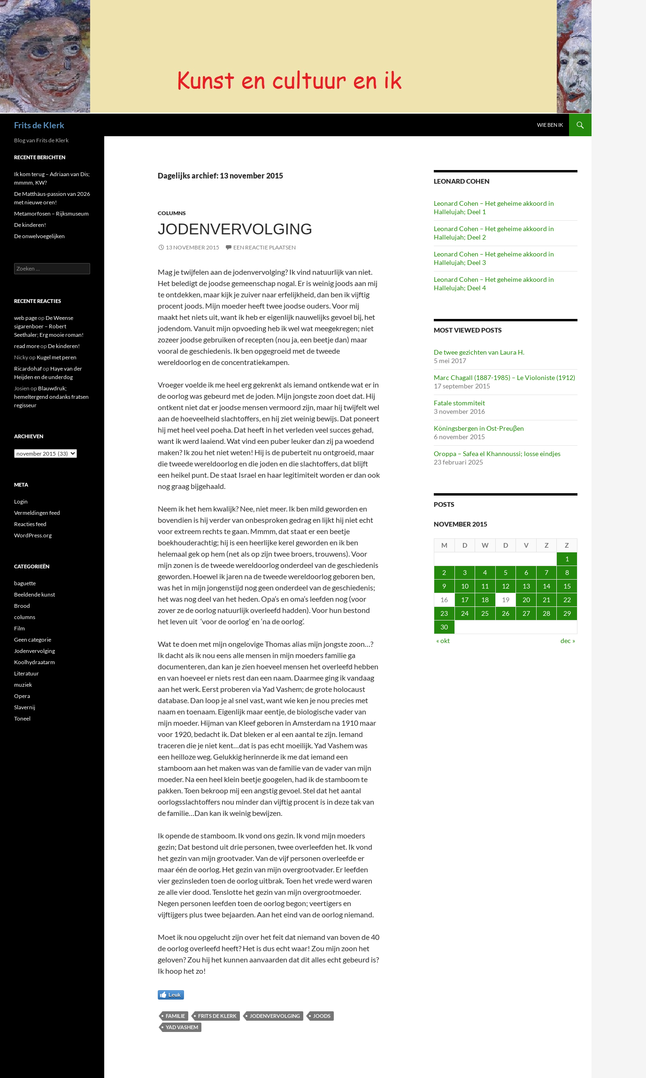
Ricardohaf (28, 368)
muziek (23, 684)
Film (19, 628)
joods (322, 1016)
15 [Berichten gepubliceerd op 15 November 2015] (567, 586)
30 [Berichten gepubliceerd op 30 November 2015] (444, 627)
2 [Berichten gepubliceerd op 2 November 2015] (444, 572)
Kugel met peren (57, 357)
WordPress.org (33, 535)
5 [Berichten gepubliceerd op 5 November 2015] (506, 572)
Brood (22, 605)
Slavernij (24, 707)
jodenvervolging (275, 1016)
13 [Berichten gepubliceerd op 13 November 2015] (526, 586)
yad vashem (182, 1027)
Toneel (22, 718)
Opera (22, 695)
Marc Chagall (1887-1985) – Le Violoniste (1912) (504, 377)
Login (21, 501)
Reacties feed (30, 523)
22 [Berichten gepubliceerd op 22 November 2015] (567, 600)
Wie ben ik (550, 125)
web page (25, 317)
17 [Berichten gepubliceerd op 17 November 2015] (465, 600)
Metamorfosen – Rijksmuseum (51, 213)
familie (175, 1016)
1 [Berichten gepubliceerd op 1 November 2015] (567, 559)
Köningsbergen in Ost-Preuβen (479, 428)
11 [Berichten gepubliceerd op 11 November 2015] (485, 586)
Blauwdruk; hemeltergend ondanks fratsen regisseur (51, 397)
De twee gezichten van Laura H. (479, 352)
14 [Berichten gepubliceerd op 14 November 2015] (546, 586)
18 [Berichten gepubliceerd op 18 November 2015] (485, 600)
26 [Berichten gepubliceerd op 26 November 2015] (505, 613)
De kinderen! (30, 224)
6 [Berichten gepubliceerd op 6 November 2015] (526, 572)
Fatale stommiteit (459, 403)
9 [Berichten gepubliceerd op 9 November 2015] (444, 586)
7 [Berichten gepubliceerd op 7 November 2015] (546, 572)
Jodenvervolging (235, 229)
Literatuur (26, 673)
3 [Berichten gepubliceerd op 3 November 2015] (465, 572)
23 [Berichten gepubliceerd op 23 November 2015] (444, 613)
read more (26, 345)
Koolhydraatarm (34, 662)
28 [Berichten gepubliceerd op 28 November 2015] (546, 613)
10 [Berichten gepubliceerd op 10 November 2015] (465, 586)
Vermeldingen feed (37, 512)
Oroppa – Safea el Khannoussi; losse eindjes (497, 454)
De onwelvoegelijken (39, 236)
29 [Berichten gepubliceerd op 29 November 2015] (567, 613)
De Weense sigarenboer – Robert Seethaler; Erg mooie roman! (49, 326)
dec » (568, 640)
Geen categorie (32, 639)
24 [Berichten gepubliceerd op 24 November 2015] (465, 613)
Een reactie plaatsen (264, 247)
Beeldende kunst (34, 594)
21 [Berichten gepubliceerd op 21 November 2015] (546, 600)
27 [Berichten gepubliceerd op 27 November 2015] (526, 613)
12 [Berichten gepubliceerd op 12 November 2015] (505, 586)
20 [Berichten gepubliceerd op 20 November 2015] (526, 600)
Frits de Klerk (39, 125)
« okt (443, 640)
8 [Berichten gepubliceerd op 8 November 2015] (567, 572)
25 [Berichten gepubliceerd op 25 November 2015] (485, 613)
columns (172, 213)
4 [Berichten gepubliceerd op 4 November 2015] (485, 572)
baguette (25, 583)
